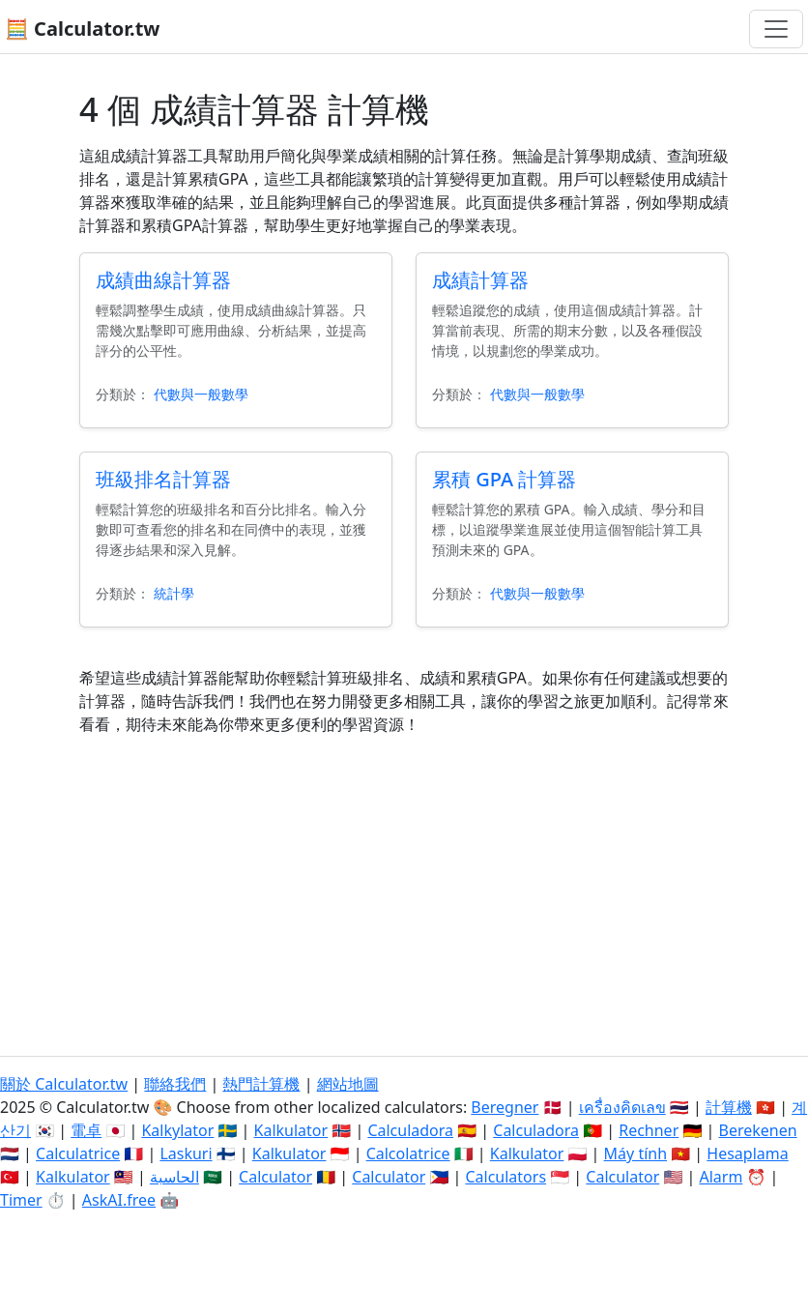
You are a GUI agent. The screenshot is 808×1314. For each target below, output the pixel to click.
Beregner (504, 1107)
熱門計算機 (261, 1084)
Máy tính (636, 1153)
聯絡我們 (175, 1084)
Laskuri (185, 1153)
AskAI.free (119, 1200)
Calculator (275, 1176)
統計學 (174, 593)
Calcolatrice (408, 1153)
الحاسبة (174, 1176)
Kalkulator (291, 1130)
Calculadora (410, 1130)
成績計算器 (480, 280)
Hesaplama (747, 1153)
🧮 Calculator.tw (82, 28)
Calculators (505, 1176)
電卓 (86, 1130)
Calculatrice (78, 1153)
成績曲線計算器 (163, 280)
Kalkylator (177, 1130)
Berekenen (757, 1130)
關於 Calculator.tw (64, 1084)
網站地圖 (348, 1084)
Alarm (720, 1176)
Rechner (648, 1130)
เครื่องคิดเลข (622, 1107)
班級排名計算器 (163, 479)
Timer (21, 1200)
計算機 (729, 1107)
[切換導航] (776, 29)
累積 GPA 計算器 (504, 479)
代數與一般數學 (201, 394)
